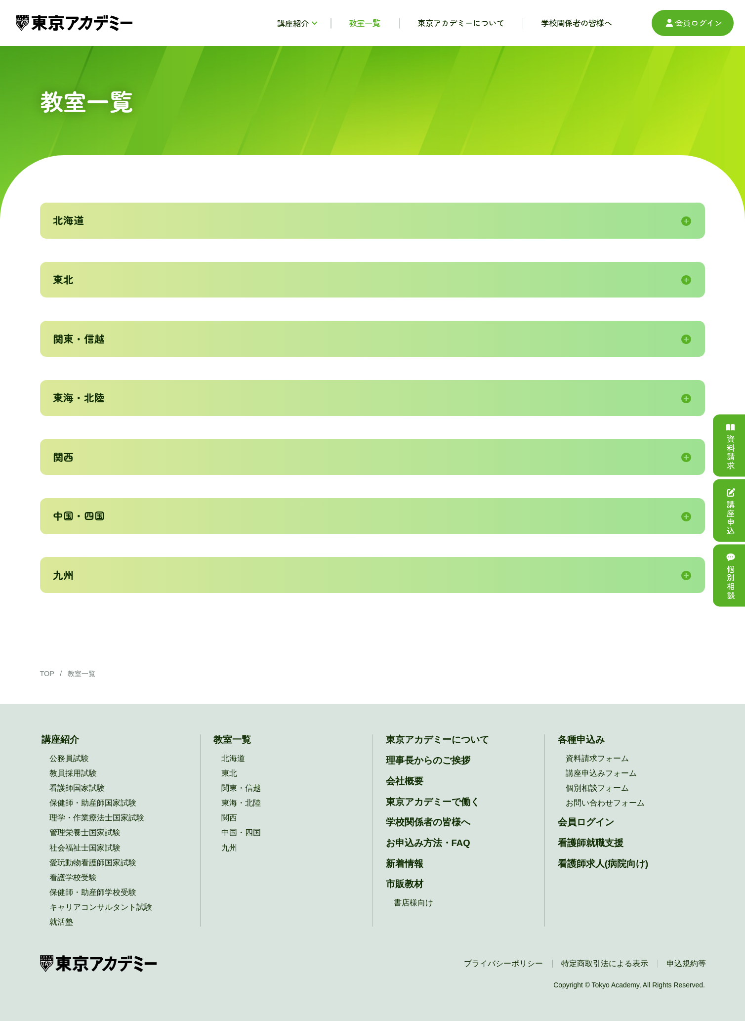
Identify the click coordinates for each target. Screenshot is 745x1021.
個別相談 (730, 575)
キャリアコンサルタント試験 (100, 906)
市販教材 (404, 884)
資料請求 (730, 445)
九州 (229, 847)
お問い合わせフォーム (605, 802)
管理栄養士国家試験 (85, 832)
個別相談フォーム (597, 787)
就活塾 (61, 921)
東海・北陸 (241, 802)
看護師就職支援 (590, 843)
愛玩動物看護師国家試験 (92, 862)
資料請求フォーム (597, 758)
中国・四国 (241, 832)
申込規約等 (686, 963)
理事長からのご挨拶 (428, 760)
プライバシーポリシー (503, 963)
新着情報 (404, 863)
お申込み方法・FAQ (428, 843)
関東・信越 (241, 787)
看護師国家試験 (77, 787)
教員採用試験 (73, 772)
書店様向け (413, 902)
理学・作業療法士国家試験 (96, 817)
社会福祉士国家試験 (85, 847)
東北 (229, 772)
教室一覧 (232, 739)
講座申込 (730, 510)
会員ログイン (692, 23)
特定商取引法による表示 (604, 963)
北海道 (233, 758)
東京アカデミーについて (437, 739)
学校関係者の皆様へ (428, 822)
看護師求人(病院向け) (603, 863)
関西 (229, 817)
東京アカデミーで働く (433, 802)
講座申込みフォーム (601, 772)
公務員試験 (69, 758)
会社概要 (404, 781)
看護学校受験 (73, 877)
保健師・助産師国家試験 (92, 802)
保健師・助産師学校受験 (92, 892)
